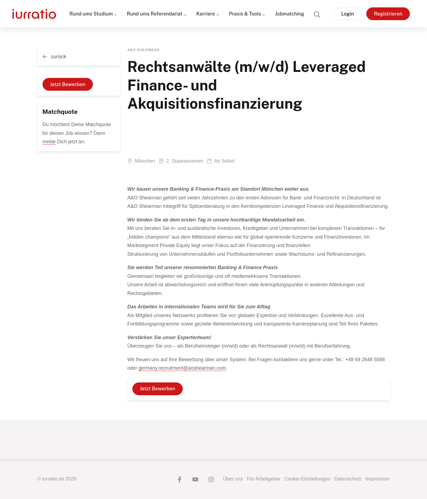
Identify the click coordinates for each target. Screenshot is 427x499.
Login (347, 14)
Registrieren (388, 14)
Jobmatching (289, 14)
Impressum (377, 479)
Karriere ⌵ (207, 14)
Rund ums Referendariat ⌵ (156, 14)
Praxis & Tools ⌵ (247, 14)
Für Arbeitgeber (263, 479)
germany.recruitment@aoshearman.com (182, 368)
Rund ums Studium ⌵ (93, 14)
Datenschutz (347, 479)
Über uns (233, 479)
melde (49, 141)
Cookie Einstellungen (307, 479)
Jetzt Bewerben (67, 84)
